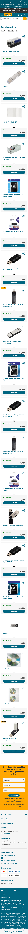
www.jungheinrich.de (6, 909)
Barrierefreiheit (5, 894)
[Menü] (2, 15)
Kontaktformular (5, 833)
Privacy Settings (5, 897)
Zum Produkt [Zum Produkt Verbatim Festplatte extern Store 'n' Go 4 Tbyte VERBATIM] (14, 611)
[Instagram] (12, 884)
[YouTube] (5, 884)
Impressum (8, 891)
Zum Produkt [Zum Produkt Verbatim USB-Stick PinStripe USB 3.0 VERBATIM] (14, 503)
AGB (2, 891)
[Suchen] (25, 18)
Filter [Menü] (7, 932)
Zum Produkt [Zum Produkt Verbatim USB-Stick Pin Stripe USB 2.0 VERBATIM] (14, 245)
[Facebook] (2, 884)
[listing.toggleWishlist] (23, 36)
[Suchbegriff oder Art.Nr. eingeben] (12, 18)
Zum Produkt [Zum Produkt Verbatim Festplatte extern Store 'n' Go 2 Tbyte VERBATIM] (14, 209)
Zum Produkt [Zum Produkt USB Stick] (14, 99)
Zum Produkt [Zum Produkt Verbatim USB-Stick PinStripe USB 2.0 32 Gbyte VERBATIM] (14, 282)
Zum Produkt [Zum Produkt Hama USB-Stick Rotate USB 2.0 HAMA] (14, 538)
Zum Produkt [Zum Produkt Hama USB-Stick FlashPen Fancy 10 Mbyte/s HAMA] (14, 356)
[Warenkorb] (25, 15)
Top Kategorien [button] (14, 815)
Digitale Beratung (7, 823)
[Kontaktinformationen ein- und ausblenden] (3, 926)
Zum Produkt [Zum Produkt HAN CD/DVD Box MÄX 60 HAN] (14, 64)
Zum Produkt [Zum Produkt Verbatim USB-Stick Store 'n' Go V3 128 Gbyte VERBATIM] (14, 319)
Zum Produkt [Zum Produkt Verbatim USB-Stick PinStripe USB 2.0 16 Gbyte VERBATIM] (14, 574)
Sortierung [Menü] (19, 932)
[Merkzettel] (22, 15)
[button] (14, 823)
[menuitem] (18, 15)
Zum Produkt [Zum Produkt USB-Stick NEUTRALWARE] (14, 751)
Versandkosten (4, 902)
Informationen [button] (14, 819)
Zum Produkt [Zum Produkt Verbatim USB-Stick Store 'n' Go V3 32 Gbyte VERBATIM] (14, 466)
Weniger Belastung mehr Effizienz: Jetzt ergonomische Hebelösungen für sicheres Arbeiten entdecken (14, 10)
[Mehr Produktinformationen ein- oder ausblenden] (14, 56)
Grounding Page (16, 894)
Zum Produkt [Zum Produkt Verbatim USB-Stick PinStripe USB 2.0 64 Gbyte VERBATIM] (14, 429)
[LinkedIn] (8, 884)
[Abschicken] (14, 795)
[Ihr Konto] (18, 15)
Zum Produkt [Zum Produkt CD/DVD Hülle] (14, 681)
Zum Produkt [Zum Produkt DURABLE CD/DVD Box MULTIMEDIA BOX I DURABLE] (14, 172)
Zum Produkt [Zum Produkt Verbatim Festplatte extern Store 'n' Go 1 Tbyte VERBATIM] (14, 392)
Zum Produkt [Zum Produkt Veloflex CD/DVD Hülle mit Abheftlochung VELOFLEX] (14, 135)
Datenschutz (17, 891)
